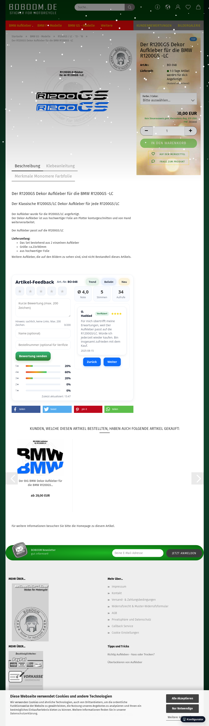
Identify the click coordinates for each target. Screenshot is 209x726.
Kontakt (117, 593)
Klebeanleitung (60, 165)
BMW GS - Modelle (81, 25)
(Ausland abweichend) (178, 83)
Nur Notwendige (182, 708)
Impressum (119, 586)
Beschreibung (27, 165)
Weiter (112, 362)
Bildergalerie (189, 25)
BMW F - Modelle (49, 25)
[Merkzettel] (188, 7)
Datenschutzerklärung (23, 713)
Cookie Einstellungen (125, 632)
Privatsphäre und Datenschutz (131, 619)
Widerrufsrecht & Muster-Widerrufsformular (140, 606)
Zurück (92, 362)
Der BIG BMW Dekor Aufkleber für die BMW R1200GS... (40, 482)
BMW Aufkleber (20, 25)
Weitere (107, 25)
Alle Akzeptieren (182, 698)
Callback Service (122, 626)
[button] (168, 7)
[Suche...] (130, 7)
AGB (114, 613)
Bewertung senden (33, 356)
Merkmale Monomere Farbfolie (43, 176)
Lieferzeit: (146, 71)
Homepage (84, 526)
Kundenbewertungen (154, 25)
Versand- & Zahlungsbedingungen (134, 599)
